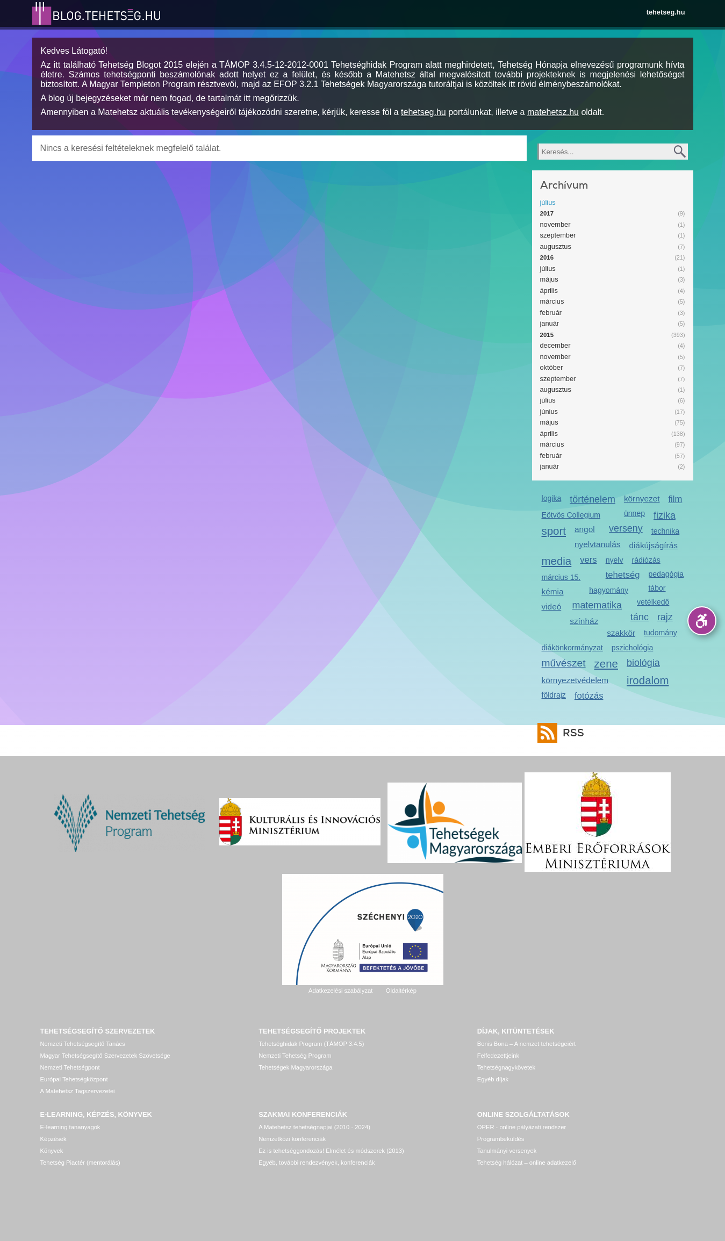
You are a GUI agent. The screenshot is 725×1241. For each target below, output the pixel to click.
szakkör (621, 632)
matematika (597, 605)
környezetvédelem (575, 680)
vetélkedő (653, 602)
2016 (547, 257)
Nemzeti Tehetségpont (70, 1067)
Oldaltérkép (401, 990)
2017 (547, 213)
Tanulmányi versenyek (507, 1150)
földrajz (554, 695)
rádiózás (646, 560)
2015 (547, 335)
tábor (656, 588)
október (551, 367)
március (552, 301)
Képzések (53, 1139)
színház (584, 621)
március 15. (561, 577)
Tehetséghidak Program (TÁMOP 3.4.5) (311, 1044)
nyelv (614, 560)
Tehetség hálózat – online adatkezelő (526, 1162)
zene (606, 663)
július (548, 202)
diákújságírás (653, 545)
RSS (570, 733)
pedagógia (666, 574)
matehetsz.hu (553, 112)
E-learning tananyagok (70, 1127)
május (549, 279)
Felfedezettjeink (498, 1055)
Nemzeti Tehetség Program (295, 1055)
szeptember (558, 235)
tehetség (623, 575)
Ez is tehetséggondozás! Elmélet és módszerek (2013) (331, 1150)
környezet (642, 498)
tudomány (660, 632)
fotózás (589, 696)
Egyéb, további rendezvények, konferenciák (317, 1162)
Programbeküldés (501, 1139)
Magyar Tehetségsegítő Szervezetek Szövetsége (105, 1055)
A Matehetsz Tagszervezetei (77, 1091)
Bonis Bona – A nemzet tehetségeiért (526, 1044)
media (557, 561)
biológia (643, 662)
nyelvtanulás (597, 544)
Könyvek (51, 1150)
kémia (553, 591)
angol (585, 529)
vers (588, 560)
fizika (665, 515)
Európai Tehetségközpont (74, 1079)
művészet (564, 663)
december (555, 345)
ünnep (634, 513)
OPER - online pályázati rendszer (521, 1127)
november (555, 224)
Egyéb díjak (492, 1079)
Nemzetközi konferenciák (292, 1139)
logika (552, 498)
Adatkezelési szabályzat (340, 990)
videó (552, 606)
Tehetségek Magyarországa (295, 1067)
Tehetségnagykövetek (506, 1067)
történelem (592, 499)
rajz (665, 617)
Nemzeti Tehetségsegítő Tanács (82, 1044)
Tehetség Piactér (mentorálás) (80, 1162)
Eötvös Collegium (571, 515)
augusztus (555, 246)
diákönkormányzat (572, 647)
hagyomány (608, 590)
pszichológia (632, 647)
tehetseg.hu (666, 12)
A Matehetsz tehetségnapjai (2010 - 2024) (314, 1127)
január (549, 323)
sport (554, 531)
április (549, 290)
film (675, 499)
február (551, 313)
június (549, 411)
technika (665, 531)
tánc (639, 617)
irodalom (648, 680)
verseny (626, 528)
